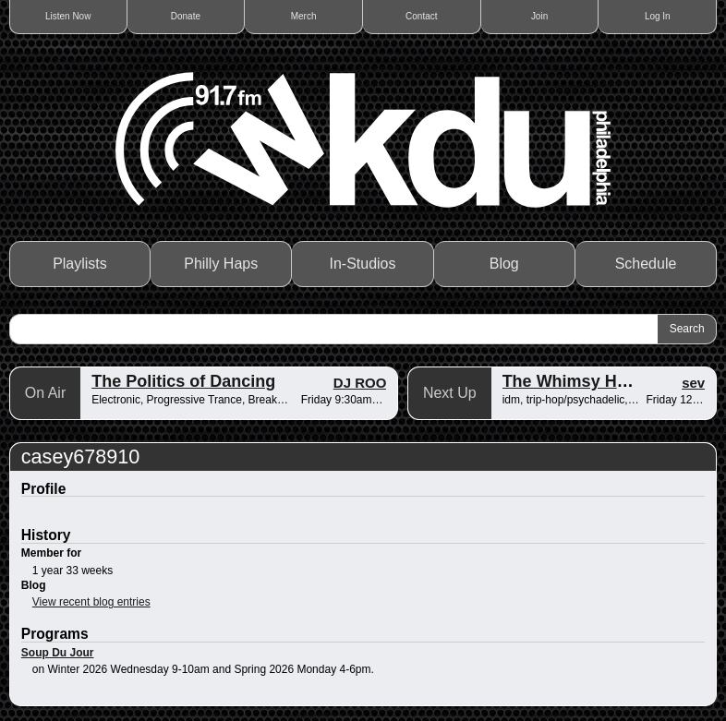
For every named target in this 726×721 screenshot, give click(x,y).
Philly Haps (221, 263)
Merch (304, 16)
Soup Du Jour (57, 652)
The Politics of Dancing (183, 381)
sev (693, 383)
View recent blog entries (91, 601)
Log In (658, 16)
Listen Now (68, 16)
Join (539, 16)
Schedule (646, 263)
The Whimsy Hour (573, 381)
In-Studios (362, 263)
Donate (185, 16)
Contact (421, 16)
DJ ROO (360, 383)
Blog (504, 263)
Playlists (80, 263)
